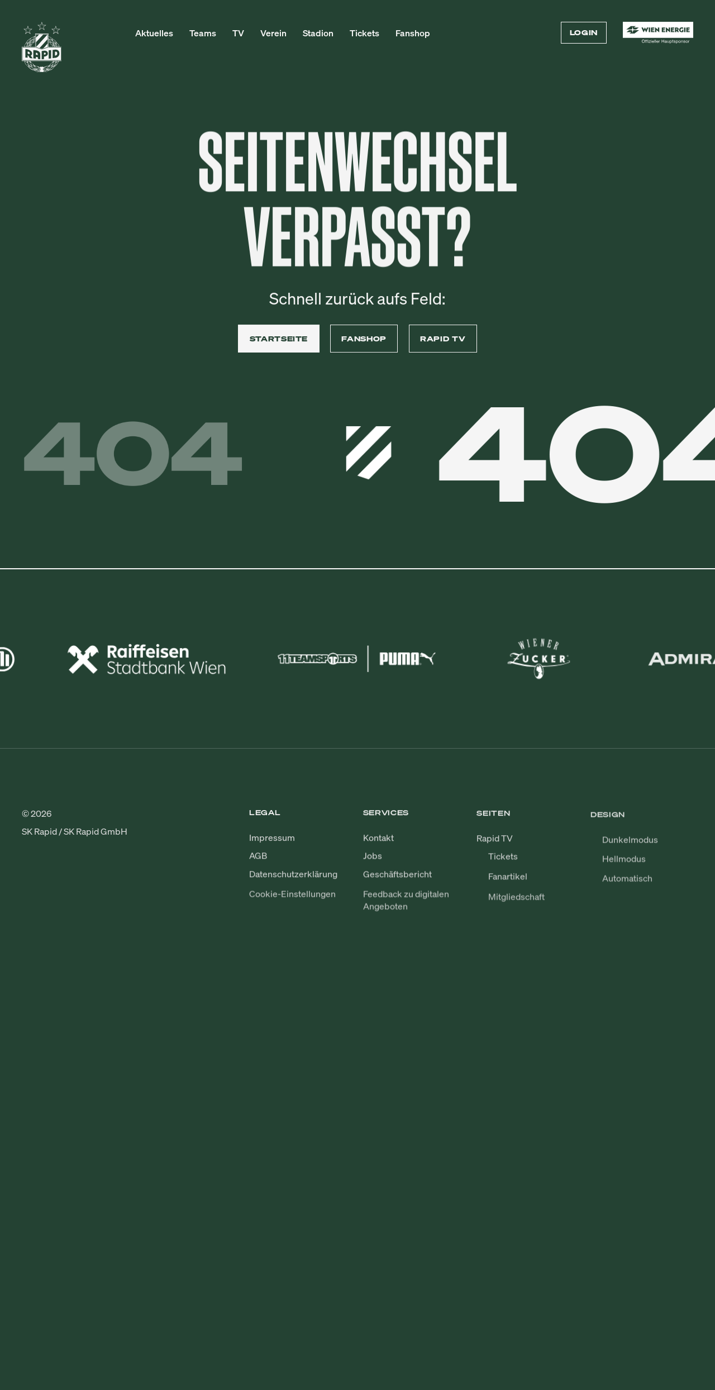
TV (238, 33)
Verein (273, 33)
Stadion (318, 33)
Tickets (364, 33)
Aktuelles (154, 33)
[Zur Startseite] (42, 52)
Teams (202, 33)
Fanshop (412, 33)
